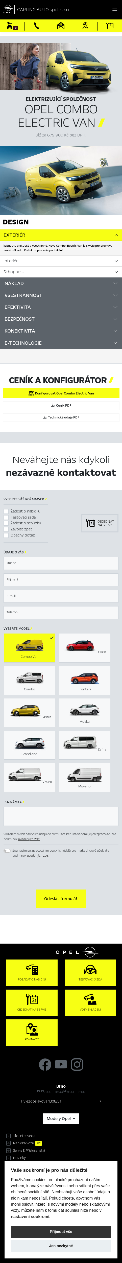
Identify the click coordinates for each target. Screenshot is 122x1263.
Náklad (14, 283)
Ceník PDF (61, 405)
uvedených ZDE (29, 839)
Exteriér (14, 235)
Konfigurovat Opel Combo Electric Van (61, 393)
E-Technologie (23, 343)
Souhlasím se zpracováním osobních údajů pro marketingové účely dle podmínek (60, 853)
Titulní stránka (24, 1136)
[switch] (7, 851)
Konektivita (20, 331)
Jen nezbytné (61, 1246)
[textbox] (61, 563)
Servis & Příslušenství (29, 1150)
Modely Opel (59, 1118)
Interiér (11, 261)
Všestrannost (23, 295)
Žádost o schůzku (26, 523)
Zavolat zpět (21, 529)
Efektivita (18, 307)
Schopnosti (15, 272)
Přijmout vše (61, 1232)
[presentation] (61, 874)
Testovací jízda (23, 517)
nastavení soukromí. (31, 1216)
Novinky (19, 1158)
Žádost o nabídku (25, 511)
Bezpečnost (20, 319)
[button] (61, 899)
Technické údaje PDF (61, 417)
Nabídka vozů (27, 1143)
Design (16, 222)
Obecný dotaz (23, 535)
